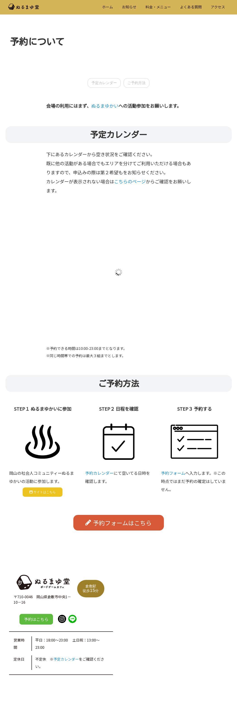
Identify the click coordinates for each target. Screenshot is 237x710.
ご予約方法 (136, 83)
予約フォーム (173, 473)
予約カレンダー (99, 473)
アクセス (218, 7)
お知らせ (129, 7)
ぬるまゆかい (104, 105)
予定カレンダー (104, 83)
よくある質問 (191, 7)
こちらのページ (130, 181)
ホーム (107, 7)
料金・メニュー (158, 7)
